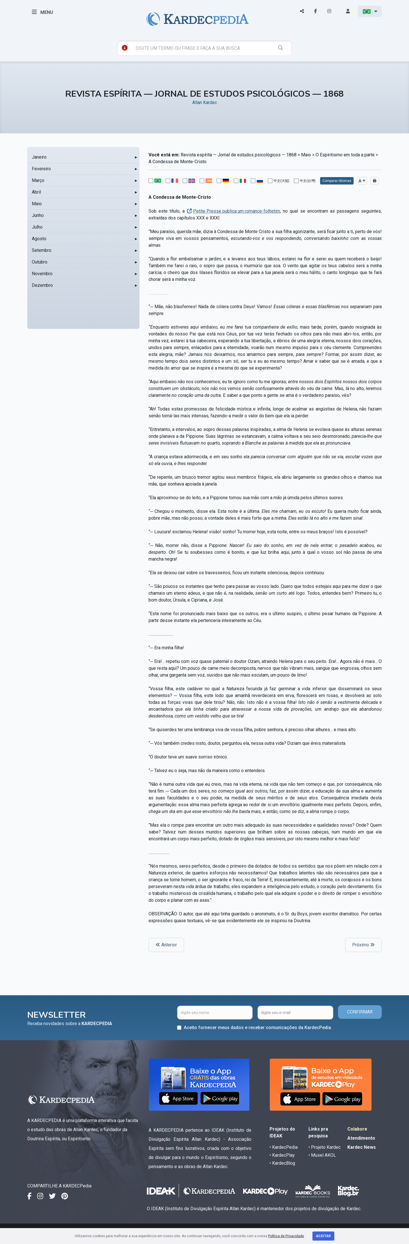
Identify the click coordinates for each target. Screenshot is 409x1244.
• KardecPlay (282, 1155)
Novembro (42, 273)
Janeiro (39, 157)
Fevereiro (41, 168)
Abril (36, 192)
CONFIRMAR (360, 1012)
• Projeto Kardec (324, 1147)
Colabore (357, 1129)
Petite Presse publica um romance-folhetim (236, 211)
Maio (37, 203)
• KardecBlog (282, 1163)
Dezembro (42, 285)
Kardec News (361, 1147)
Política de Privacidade (286, 1236)
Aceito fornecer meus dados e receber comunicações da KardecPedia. (258, 1027)
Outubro (39, 262)
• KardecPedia (284, 1147)
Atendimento (361, 1138)
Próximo (363, 944)
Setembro (41, 250)
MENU (42, 12)
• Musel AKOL (322, 1155)
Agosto (39, 238)
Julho (37, 227)
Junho (38, 215)
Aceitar (323, 1236)
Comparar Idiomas (336, 181)
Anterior (166, 944)
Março (38, 180)
